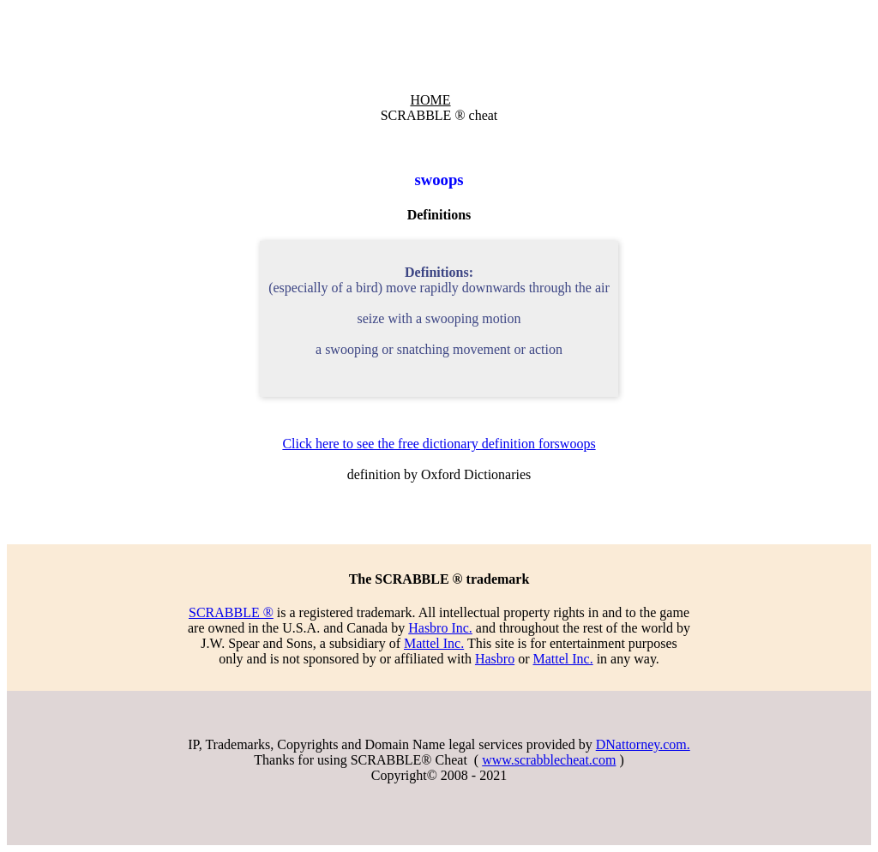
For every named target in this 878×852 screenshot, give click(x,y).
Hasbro (494, 658)
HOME (430, 100)
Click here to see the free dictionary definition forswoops (438, 443)
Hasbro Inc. (440, 628)
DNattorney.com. (643, 744)
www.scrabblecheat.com (549, 760)
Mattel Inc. (434, 643)
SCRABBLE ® (231, 612)
